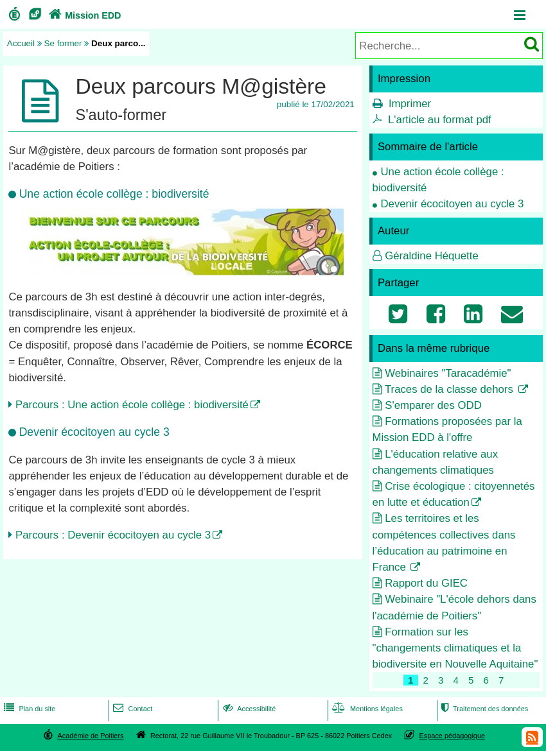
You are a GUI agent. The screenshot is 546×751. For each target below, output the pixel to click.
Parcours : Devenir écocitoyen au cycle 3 (113, 535)
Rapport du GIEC (426, 583)
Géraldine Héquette (432, 256)
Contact (131, 708)
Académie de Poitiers (90, 735)
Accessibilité (248, 708)
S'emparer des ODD (433, 405)
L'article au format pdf (439, 120)
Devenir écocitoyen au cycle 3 (452, 204)
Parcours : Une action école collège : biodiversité (132, 405)
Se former (63, 43)
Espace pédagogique (452, 735)
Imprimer (410, 104)
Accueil (21, 43)
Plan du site (28, 708)
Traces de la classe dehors (450, 389)
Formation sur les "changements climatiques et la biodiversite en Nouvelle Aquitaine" (455, 648)
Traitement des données (483, 708)
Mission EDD (83, 15)
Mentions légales (366, 708)
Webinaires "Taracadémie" (448, 373)
